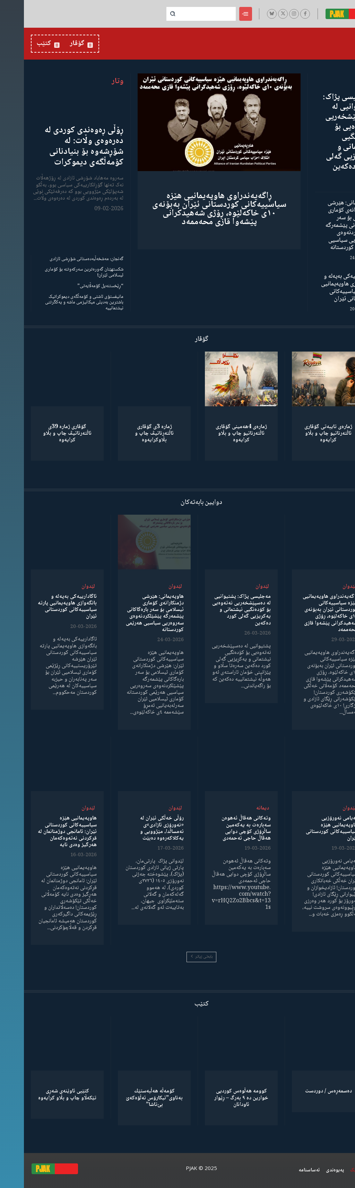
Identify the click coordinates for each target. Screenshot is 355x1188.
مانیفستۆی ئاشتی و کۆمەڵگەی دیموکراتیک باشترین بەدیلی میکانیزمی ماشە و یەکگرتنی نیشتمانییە (60, 303)
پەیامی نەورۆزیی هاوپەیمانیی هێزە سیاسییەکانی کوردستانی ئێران (308, 828)
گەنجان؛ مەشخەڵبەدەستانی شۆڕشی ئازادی (62, 259)
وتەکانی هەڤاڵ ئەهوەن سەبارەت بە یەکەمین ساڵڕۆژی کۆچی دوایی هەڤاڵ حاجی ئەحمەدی (222, 828)
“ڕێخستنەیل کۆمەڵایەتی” (76, 286)
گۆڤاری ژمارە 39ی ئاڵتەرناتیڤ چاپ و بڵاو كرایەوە (43, 433)
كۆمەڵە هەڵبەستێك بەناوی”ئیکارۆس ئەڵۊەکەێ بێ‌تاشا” (130, 1098)
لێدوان (325, 586)
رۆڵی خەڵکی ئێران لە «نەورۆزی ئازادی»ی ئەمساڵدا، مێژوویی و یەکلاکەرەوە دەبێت (138, 828)
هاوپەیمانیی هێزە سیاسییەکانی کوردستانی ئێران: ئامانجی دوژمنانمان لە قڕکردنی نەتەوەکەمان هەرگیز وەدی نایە (43, 832)
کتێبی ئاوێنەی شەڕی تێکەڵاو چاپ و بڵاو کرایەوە (43, 1094)
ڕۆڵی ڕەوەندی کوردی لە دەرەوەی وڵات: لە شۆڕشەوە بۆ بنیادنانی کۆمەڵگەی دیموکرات (59, 146)
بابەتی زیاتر (177, 956)
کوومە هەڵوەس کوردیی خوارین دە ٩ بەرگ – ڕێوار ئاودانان (217, 1098)
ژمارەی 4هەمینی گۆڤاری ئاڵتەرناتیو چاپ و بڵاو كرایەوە (217, 433)
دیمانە (238, 808)
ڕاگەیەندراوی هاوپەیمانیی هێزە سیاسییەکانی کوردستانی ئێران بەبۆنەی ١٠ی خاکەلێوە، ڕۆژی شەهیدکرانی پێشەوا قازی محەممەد (195, 209)
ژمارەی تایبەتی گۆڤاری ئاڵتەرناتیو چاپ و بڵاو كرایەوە (304, 433)
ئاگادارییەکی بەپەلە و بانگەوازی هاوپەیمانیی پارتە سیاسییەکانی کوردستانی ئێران (322, 287)
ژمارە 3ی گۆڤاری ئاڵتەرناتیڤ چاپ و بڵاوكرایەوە (130, 433)
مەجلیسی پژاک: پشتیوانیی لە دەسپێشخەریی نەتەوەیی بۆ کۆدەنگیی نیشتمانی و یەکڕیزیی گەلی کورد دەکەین (323, 132)
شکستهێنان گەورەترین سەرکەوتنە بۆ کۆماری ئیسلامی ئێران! (60, 272)
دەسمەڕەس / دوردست (304, 1091)
